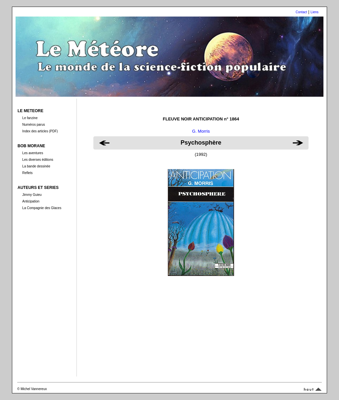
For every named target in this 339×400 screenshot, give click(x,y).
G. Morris (201, 131)
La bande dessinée (36, 166)
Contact (301, 12)
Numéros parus (33, 124)
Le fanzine (29, 118)
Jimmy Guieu (31, 195)
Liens (314, 12)
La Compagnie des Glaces (41, 208)
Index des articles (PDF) (40, 131)
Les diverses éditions (37, 159)
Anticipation (30, 201)
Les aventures (32, 153)
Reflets (27, 173)
